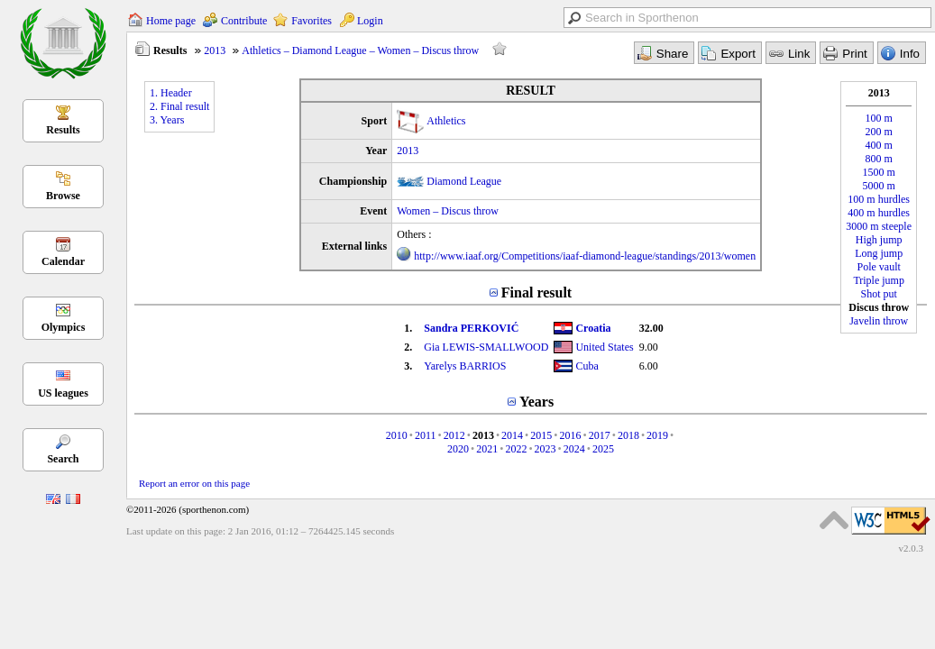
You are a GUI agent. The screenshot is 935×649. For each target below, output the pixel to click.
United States (604, 347)
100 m (879, 118)
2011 (425, 435)
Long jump (879, 253)
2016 (570, 435)
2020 (458, 449)
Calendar (63, 261)
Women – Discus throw (448, 211)
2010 (397, 435)
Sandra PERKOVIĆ (471, 328)
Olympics (63, 327)
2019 (657, 435)
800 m (879, 158)
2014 (512, 435)
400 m (879, 145)
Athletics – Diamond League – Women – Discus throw (360, 50)
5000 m (879, 185)
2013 (214, 50)
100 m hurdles (879, 199)
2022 (516, 449)
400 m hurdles (879, 212)
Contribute (244, 20)
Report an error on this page (194, 483)
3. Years (167, 120)
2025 (603, 449)
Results (62, 129)
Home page (171, 20)
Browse (63, 195)
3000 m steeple (879, 226)
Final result (536, 292)
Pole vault (879, 267)
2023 (545, 449)
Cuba (586, 366)
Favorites (311, 20)
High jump (879, 239)
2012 (454, 435)
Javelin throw (878, 321)
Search (62, 458)
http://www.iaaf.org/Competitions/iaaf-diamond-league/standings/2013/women (585, 256)
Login (370, 20)
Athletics (445, 120)
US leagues (63, 393)
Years (536, 401)
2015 (541, 435)
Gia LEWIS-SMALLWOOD (486, 347)
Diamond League (463, 181)
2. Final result (179, 106)
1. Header (171, 93)
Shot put (879, 294)
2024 (574, 449)
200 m (879, 131)
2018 (628, 435)
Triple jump (878, 280)
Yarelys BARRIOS (465, 366)
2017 (599, 435)
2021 (487, 449)
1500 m (879, 172)
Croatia (592, 328)
